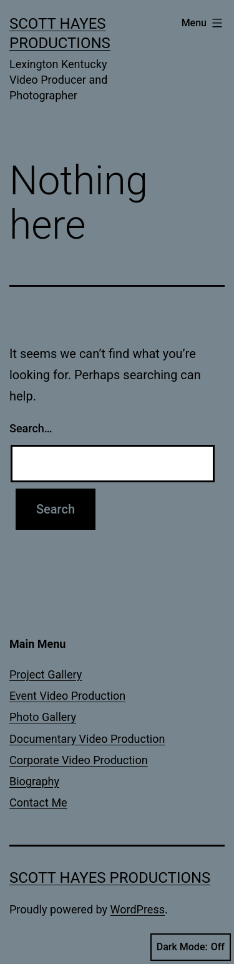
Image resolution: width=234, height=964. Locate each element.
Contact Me (38, 802)
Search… (30, 428)
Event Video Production (67, 695)
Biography (34, 781)
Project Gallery (45, 674)
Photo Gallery (42, 716)
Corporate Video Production (78, 760)
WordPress (137, 909)
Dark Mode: (191, 947)
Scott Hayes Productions (109, 878)
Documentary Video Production (87, 738)
